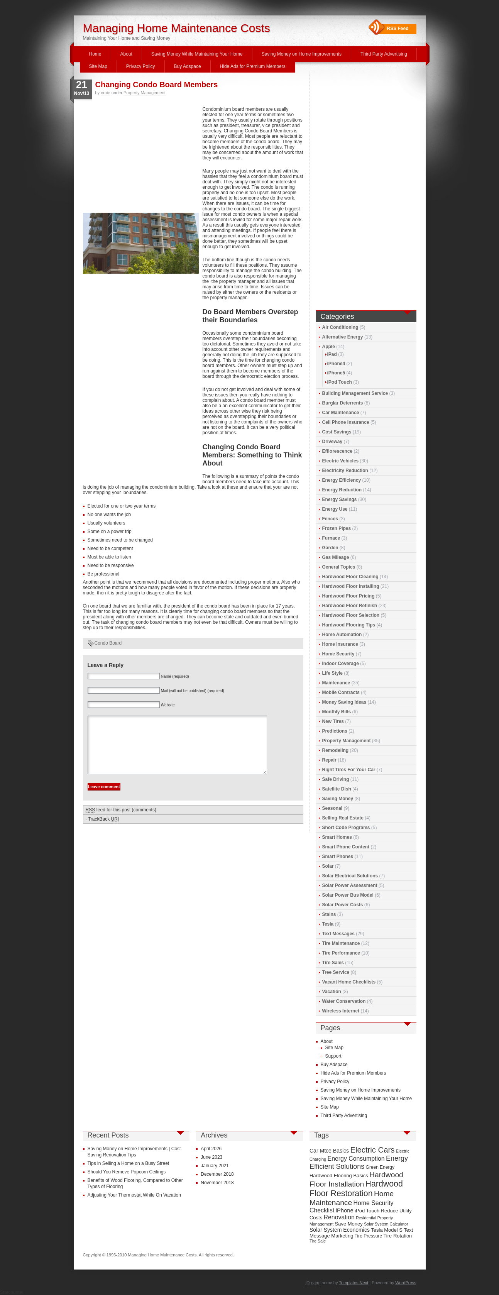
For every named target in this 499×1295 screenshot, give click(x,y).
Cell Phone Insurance (345, 422)
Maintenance (336, 683)
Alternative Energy (342, 337)
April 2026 (211, 1148)
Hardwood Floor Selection (351, 615)
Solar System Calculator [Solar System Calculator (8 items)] (386, 1224)
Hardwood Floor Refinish (349, 605)
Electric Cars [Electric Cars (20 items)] (372, 1150)
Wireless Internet (341, 1011)
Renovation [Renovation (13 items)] (339, 1217)
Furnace (331, 538)
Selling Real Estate (343, 818)
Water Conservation (344, 1001)
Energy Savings (339, 499)
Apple (328, 346)
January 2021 (215, 1165)
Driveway (332, 441)
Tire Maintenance (341, 943)
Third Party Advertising (383, 54)
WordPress (405, 1282)
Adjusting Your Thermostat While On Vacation (134, 1195)
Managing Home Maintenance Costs (176, 28)
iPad (332, 354)
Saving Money (338, 798)
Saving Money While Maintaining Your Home (197, 54)
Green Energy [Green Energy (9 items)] (380, 1167)
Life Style (332, 673)
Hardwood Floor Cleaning (350, 576)
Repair (329, 760)
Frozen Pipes (336, 528)
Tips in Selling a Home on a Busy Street (128, 1163)
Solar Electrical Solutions (350, 876)
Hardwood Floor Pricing (348, 596)
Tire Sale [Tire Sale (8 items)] (318, 1241)
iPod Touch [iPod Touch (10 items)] (367, 1211)
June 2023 (211, 1157)
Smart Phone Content (346, 847)
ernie (105, 92)
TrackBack (103, 831)
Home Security (338, 654)
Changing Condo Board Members (156, 84)
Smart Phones (338, 856)
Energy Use (335, 509)
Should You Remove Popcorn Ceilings (127, 1172)
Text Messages (338, 933)
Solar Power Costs (342, 904)
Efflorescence (337, 451)
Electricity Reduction (345, 470)
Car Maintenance (340, 412)
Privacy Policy (140, 66)
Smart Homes (337, 837)
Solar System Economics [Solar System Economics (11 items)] (340, 1230)
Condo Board (108, 643)
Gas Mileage (335, 557)
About (126, 54)
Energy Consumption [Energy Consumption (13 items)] (356, 1158)
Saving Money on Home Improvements (302, 54)
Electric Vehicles (340, 461)
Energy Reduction (342, 490)
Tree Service (336, 972)
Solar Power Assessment (349, 885)
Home (95, 54)
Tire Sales (333, 962)
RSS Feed (398, 28)
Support (333, 1056)
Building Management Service (355, 393)
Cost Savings (337, 432)
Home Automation (342, 634)
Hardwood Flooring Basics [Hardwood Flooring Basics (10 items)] (339, 1175)
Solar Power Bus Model (348, 895)
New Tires (333, 721)
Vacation (331, 991)
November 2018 (217, 1182)
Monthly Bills (336, 711)
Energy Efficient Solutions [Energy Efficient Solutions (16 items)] (359, 1162)
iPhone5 (336, 373)
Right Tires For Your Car (349, 769)
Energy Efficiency (341, 480)
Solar (328, 866)
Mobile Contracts (341, 692)
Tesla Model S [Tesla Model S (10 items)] (387, 1230)
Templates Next (353, 1282)
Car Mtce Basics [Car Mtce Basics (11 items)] (329, 1151)
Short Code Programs (346, 827)
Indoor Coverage (340, 663)
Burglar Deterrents (342, 403)
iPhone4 (336, 363)
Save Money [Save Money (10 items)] (349, 1224)
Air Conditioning (340, 327)
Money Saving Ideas (344, 702)
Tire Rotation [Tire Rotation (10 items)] (397, 1236)
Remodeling (335, 750)
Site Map (98, 66)
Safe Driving (335, 779)
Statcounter (12, 1292)
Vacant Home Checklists (349, 982)
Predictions (334, 731)
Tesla (328, 924)
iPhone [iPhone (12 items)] (345, 1210)
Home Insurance (340, 644)
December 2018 (217, 1174)
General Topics (338, 567)
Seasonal (332, 808)
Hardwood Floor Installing (350, 586)
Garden (330, 547)
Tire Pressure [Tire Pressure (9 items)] (368, 1236)
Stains (329, 914)
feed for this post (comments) (121, 821)
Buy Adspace (187, 66)
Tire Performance (341, 953)
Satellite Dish (336, 789)
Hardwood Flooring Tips (349, 625)
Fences (330, 518)
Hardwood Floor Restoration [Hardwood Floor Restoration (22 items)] (356, 1188)
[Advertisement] (141, 158)
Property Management (144, 92)
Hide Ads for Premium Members (253, 66)
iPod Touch (339, 382)
